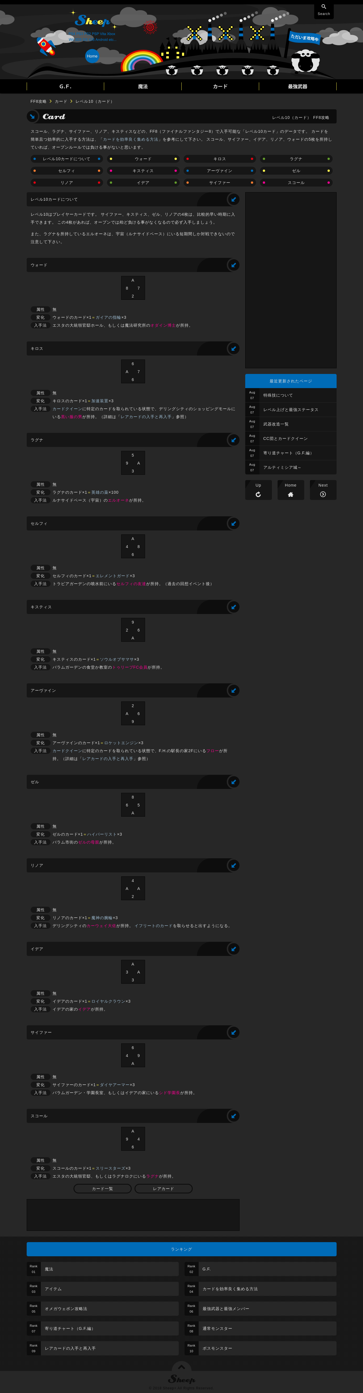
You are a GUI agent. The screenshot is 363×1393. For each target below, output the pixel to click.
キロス (219, 159)
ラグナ (296, 159)
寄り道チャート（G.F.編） (288, 453)
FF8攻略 (39, 101)
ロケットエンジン (121, 743)
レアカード (163, 1188)
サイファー (219, 182)
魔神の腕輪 (102, 917)
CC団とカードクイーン (285, 438)
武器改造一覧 (276, 424)
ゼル (296, 170)
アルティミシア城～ (282, 467)
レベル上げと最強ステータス (291, 409)
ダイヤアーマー (115, 1084)
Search (324, 14)
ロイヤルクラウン (108, 1001)
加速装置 (99, 401)
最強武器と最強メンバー (226, 1308)
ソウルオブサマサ (117, 659)
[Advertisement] (133, 1215)
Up (258, 485)
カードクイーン (67, 408)
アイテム (53, 1289)
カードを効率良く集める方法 (130, 139)
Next (323, 485)
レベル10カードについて (67, 159)
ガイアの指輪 (108, 317)
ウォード (143, 159)
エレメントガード (113, 576)
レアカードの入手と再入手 (146, 416)
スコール (296, 182)
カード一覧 (102, 1188)
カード (61, 101)
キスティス (143, 170)
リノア (66, 182)
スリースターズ (110, 1168)
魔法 (49, 1269)
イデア (143, 182)
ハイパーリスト (102, 834)
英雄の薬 (99, 492)
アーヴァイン (219, 170)
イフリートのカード (154, 925)
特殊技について (278, 395)
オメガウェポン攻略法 (66, 1308)
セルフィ (66, 170)
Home (291, 485)
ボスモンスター (217, 1348)
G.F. (207, 1269)
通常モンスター (217, 1328)
